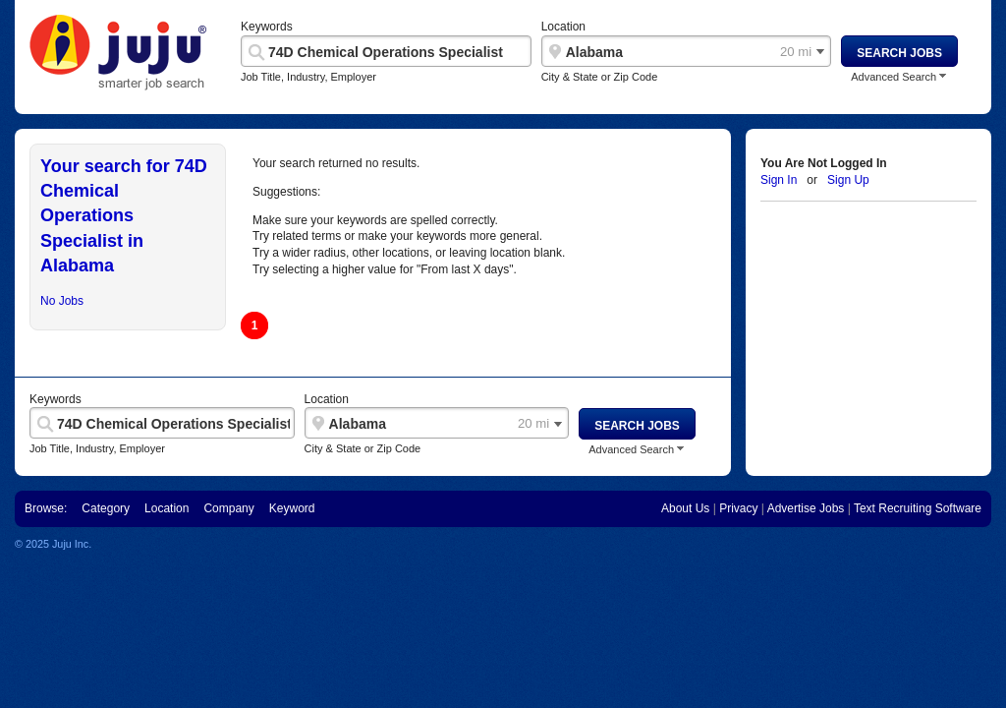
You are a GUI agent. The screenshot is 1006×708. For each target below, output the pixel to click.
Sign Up (848, 180)
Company (228, 508)
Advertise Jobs (806, 508)
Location (563, 26)
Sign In (778, 180)
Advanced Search (893, 77)
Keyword (292, 508)
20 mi (795, 52)
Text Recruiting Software (917, 508)
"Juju (117, 52)
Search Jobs (899, 53)
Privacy (738, 508)
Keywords (267, 26)
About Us (685, 508)
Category (106, 508)
